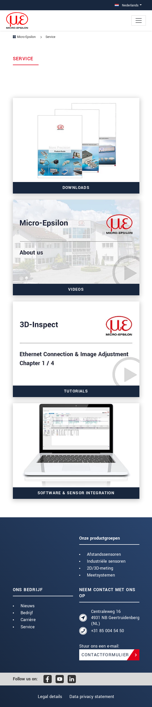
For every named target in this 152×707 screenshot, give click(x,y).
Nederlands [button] (127, 5)
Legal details (49, 697)
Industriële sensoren (106, 561)
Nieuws (27, 606)
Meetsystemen (101, 575)
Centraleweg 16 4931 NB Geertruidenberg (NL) (115, 618)
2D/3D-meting (100, 568)
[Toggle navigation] (138, 20)
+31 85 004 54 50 (107, 631)
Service (28, 627)
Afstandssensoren (104, 554)
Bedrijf (27, 612)
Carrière (28, 619)
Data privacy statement (93, 697)
